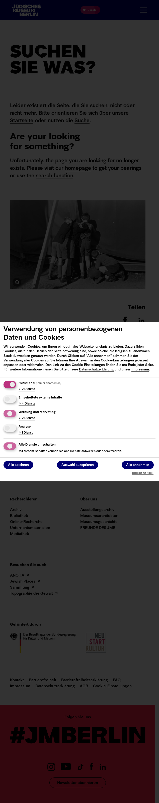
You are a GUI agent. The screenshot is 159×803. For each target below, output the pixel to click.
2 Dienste (27, 389)
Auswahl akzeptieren (77, 465)
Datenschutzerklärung (96, 369)
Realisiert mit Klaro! (142, 473)
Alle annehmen (137, 465)
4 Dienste (27, 403)
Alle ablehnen (18, 465)
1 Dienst (26, 432)
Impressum (140, 369)
